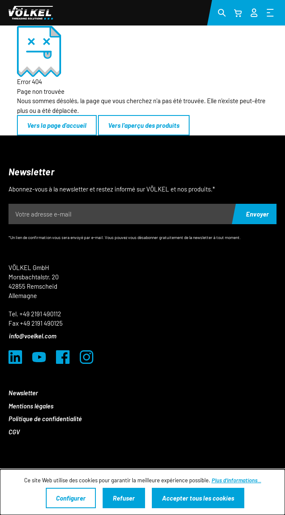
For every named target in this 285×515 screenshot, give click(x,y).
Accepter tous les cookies (198, 498)
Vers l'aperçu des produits (143, 125)
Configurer (71, 498)
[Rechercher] (222, 12)
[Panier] (238, 13)
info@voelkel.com (32, 336)
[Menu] (270, 12)
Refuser (124, 498)
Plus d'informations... (236, 480)
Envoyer (257, 214)
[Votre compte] (254, 11)
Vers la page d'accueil (57, 125)
